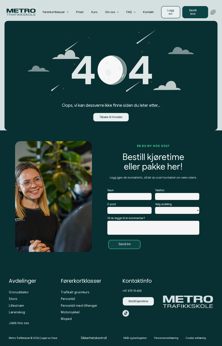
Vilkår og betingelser (135, 338)
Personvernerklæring (166, 338)
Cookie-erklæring (196, 338)
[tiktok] (125, 313)
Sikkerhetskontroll (94, 338)
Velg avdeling (163, 204)
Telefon (159, 190)
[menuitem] (55, 12)
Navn (110, 190)
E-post (111, 204)
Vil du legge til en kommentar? (126, 218)
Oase (54, 338)
